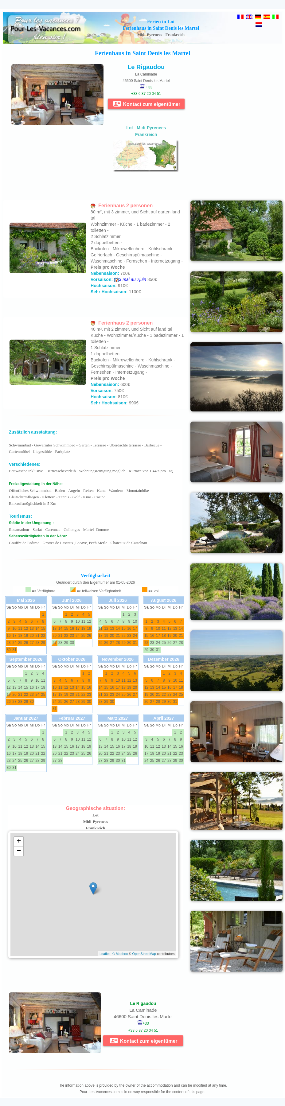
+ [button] (19, 841)
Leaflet (105, 954)
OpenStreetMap (144, 954)
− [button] (19, 851)
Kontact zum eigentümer (146, 103)
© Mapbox (120, 954)
